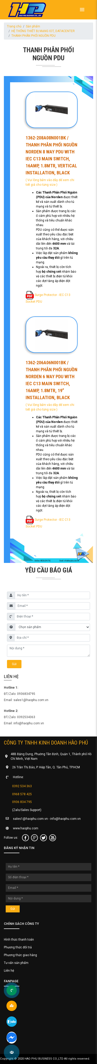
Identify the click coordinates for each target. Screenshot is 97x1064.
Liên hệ (9, 970)
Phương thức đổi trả (18, 947)
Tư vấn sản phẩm (16, 963)
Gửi (14, 664)
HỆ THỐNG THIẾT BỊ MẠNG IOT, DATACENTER (43, 31)
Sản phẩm (33, 26)
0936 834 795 (22, 802)
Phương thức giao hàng (20, 955)
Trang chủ (14, 26)
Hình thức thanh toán (19, 939)
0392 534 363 (22, 786)
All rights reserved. (77, 1058)
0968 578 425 (22, 794)
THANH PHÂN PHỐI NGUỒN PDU (33, 36)
